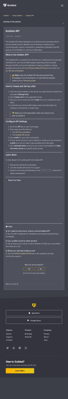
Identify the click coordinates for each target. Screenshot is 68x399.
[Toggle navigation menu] (62, 5)
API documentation (23, 132)
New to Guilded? (15, 361)
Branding (28, 334)
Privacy (46, 334)
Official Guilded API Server (24, 253)
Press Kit (28, 337)
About (46, 337)
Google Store (34, 320)
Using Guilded (17, 16)
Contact (9, 340)
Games (8, 334)
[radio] (28, 269)
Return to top (12, 284)
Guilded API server (23, 135)
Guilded (6, 16)
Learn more (20, 371)
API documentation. (16, 71)
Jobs (45, 340)
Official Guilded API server (38, 68)
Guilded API (30, 16)
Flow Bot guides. (29, 81)
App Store (34, 313)
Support (9, 337)
